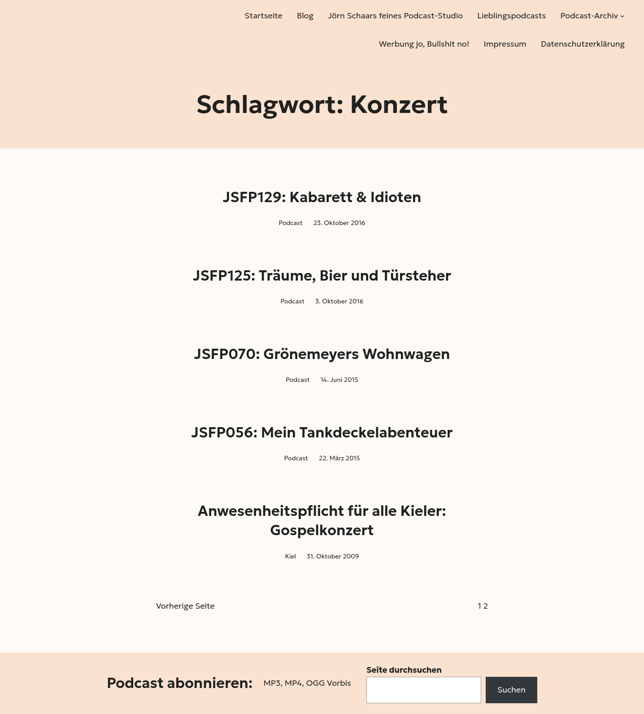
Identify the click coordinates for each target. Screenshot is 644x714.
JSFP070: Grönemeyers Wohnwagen (322, 354)
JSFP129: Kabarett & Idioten (322, 197)
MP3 (271, 683)
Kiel (290, 556)
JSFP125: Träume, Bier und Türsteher (322, 276)
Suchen (511, 689)
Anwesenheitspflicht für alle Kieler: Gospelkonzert (322, 520)
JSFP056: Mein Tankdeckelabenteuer (322, 432)
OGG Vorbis (328, 683)
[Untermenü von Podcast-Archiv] (622, 15)
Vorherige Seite (185, 606)
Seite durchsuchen (404, 670)
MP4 (293, 683)
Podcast (290, 223)
